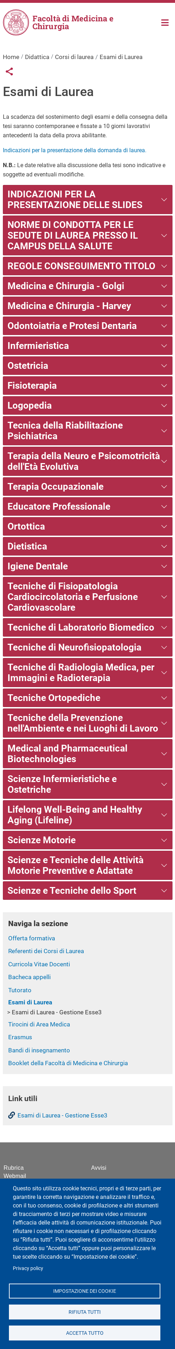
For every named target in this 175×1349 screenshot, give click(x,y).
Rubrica (14, 1168)
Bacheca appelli (29, 977)
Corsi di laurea (74, 56)
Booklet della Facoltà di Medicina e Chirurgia (68, 1063)
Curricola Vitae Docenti (39, 964)
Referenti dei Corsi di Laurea (46, 951)
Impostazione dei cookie (84, 1291)
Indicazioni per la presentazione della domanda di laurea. (74, 150)
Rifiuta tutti (85, 1312)
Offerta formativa (31, 938)
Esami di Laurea (30, 1002)
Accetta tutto (84, 1332)
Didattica (37, 56)
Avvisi (98, 1168)
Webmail (15, 1176)
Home (165, 21)
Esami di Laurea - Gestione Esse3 (57, 1012)
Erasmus (20, 1037)
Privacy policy (28, 1268)
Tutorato (19, 990)
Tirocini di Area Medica (39, 1024)
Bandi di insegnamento (39, 1050)
